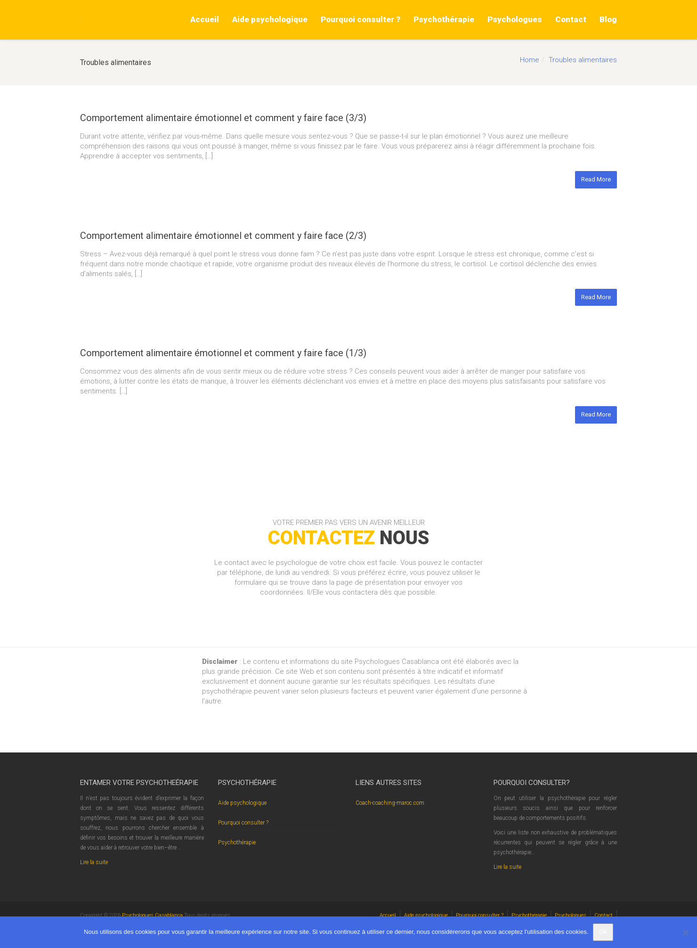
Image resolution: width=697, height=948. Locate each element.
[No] (685, 932)
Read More (596, 179)
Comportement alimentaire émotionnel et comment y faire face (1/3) (223, 353)
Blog (608, 19)
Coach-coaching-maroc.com (390, 803)
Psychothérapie (443, 19)
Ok (603, 931)
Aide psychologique (270, 19)
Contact (570, 19)
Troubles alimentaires (583, 60)
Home (529, 60)
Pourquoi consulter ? (360, 19)
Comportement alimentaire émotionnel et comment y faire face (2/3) (223, 235)
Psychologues (514, 19)
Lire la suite (94, 862)
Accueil (204, 19)
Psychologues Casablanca (153, 915)
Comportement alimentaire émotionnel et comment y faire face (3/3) (223, 117)
